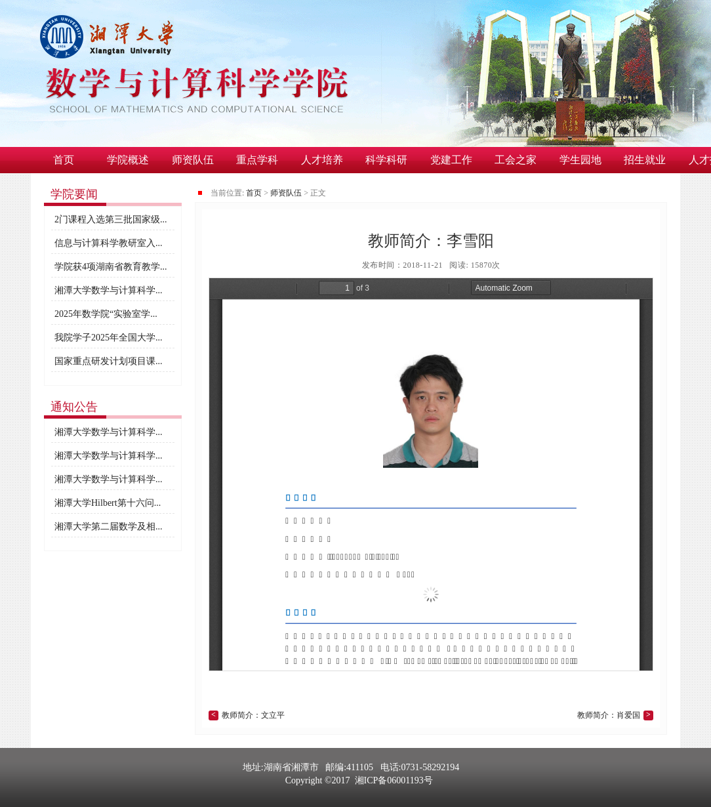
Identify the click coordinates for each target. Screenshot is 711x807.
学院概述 (128, 159)
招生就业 (645, 159)
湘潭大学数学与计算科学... (108, 290)
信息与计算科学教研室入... (108, 243)
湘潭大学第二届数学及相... (108, 526)
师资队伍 (193, 159)
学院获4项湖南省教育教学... (110, 267)
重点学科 (257, 159)
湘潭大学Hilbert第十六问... (107, 503)
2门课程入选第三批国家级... (110, 219)
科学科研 (386, 159)
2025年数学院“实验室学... (105, 314)
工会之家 (516, 159)
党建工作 (451, 159)
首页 (63, 159)
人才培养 (322, 159)
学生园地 (580, 159)
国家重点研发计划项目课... (108, 361)
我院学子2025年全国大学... (108, 337)
